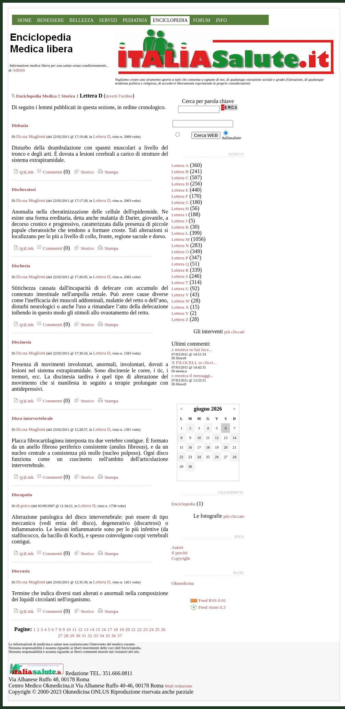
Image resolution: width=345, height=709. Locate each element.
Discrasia (21, 570)
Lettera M (180, 239)
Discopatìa (22, 494)
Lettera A (180, 165)
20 (127, 629)
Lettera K (180, 227)
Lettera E (179, 190)
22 (139, 629)
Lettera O (180, 251)
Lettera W (180, 301)
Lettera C (180, 177)
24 (151, 629)
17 (109, 629)
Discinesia (21, 342)
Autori (177, 547)
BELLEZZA (81, 20)
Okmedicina (182, 583)
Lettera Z (179, 319)
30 (78, 635)
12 (80, 629)
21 (133, 629)
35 (107, 635)
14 (92, 629)
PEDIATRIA (135, 20)
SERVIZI (108, 20)
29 (72, 635)
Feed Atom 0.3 (207, 607)
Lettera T (179, 282)
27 (60, 635)
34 (101, 635)
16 (104, 629)
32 (90, 635)
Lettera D (102, 136)
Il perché (179, 552)
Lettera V (180, 294)
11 (74, 629)
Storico (68, 96)
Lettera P (179, 257)
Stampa (107, 172)
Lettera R (180, 270)
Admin (18, 70)
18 (115, 629)
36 (113, 635)
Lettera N (180, 245)
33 (95, 635)
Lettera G (180, 202)
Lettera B (180, 171)
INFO (221, 20)
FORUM (201, 20)
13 (86, 629)
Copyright (180, 558)
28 (66, 635)
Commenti (48, 172)
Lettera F (179, 196)
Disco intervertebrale (32, 418)
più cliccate (233, 516)
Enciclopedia (183, 503)
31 (84, 635)
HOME (24, 20)
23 (145, 629)
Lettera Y (180, 313)
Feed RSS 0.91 (208, 600)
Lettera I (179, 214)
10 (68, 629)
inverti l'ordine (119, 96)
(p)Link (23, 172)
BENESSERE (50, 20)
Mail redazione (178, 685)
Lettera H (180, 208)
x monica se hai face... (191, 349)
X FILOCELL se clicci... (194, 362)
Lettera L (179, 233)
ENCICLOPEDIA (170, 20)
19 (121, 629)
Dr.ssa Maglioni (30, 136)
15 (97, 629)
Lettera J (179, 220)
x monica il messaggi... (192, 375)
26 (163, 629)
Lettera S (179, 276)
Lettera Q (180, 264)
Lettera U (180, 288)
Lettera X (180, 307)
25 (157, 629)
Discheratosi (24, 189)
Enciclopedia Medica (36, 96)
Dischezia (21, 265)
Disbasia (20, 125)
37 (119, 635)
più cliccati (234, 331)
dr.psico (23, 505)
